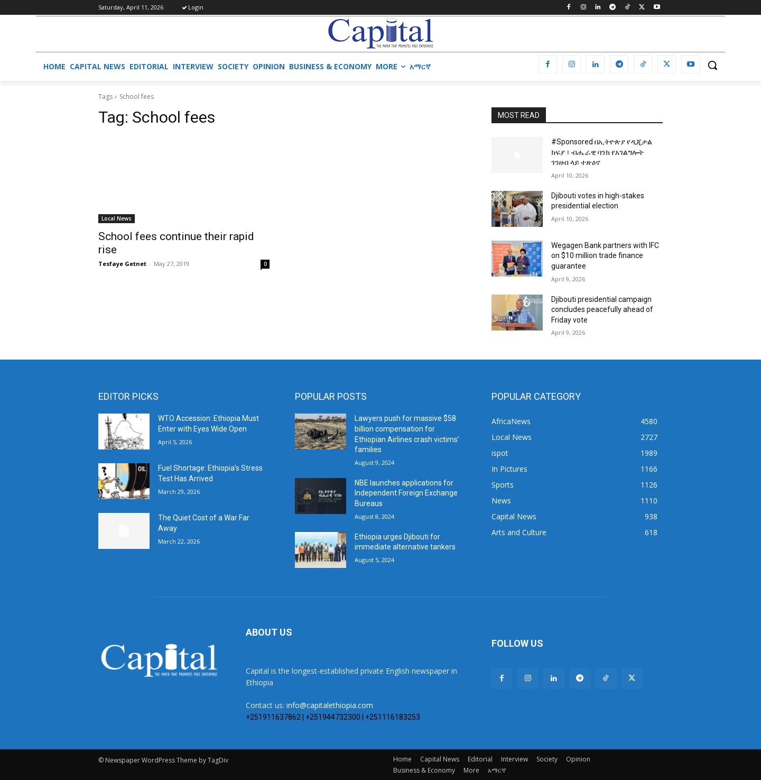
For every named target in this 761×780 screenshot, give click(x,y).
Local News (116, 218)
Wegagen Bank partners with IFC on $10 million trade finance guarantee (605, 255)
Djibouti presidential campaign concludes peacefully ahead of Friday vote (602, 309)
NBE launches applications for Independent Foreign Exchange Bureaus (406, 493)
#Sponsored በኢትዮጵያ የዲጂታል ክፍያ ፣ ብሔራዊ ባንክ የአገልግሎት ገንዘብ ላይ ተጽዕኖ (601, 152)
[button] (712, 65)
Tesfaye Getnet (122, 264)
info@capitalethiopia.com (329, 705)
